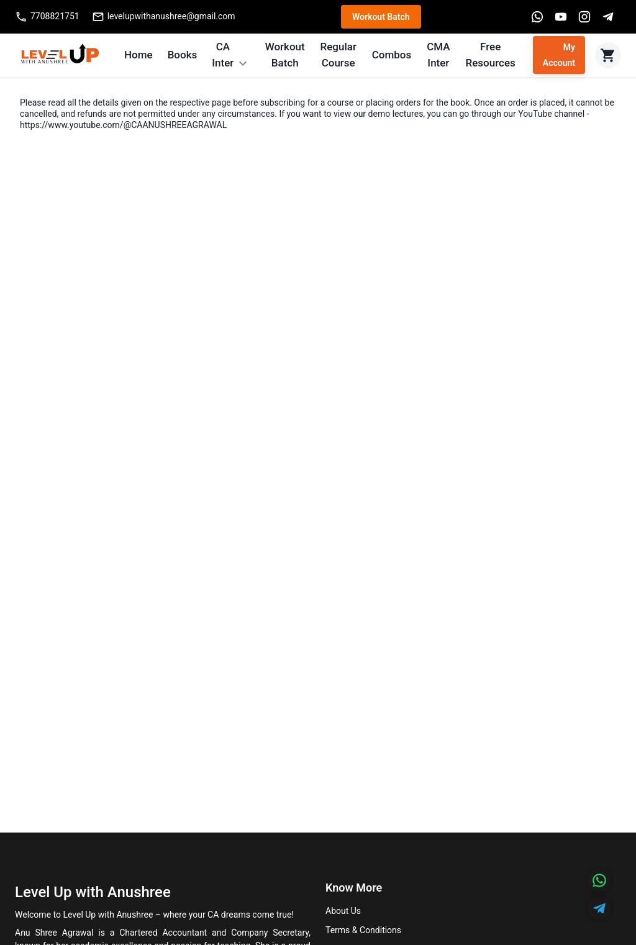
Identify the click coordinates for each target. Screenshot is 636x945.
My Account (559, 55)
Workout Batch (381, 17)
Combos (392, 54)
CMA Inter (438, 54)
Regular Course (338, 54)
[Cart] (608, 55)
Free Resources (491, 54)
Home (138, 54)
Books (183, 54)
